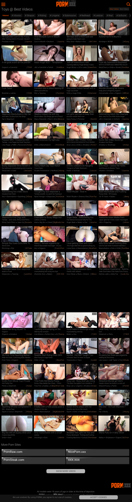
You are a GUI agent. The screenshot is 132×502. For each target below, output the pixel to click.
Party (110, 334)
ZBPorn (126, 93)
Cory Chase (71, 274)
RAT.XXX (93, 42)
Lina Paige (6, 145)
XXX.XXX (98, 460)
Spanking (21, 196)
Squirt (4, 412)
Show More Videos (65, 471)
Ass (84, 42)
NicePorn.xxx (98, 452)
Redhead (85, 15)
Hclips (29, 145)
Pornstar (81, 119)
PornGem (60, 93)
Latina (13, 93)
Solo (113, 248)
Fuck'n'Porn (59, 248)
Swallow (50, 42)
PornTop (93, 196)
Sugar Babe (71, 222)
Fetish (50, 67)
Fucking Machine (73, 438)
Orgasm (5, 67)
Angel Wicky (72, 67)
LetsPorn (28, 274)
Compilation (86, 438)
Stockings (111, 145)
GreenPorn (92, 67)
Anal (12, 42)
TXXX (30, 67)
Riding (42, 15)
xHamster (93, 93)
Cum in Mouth (40, 42)
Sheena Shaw (84, 196)
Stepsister (6, 171)
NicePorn (93, 248)
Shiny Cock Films (9, 222)
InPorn (126, 222)
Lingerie (55, 15)
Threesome (71, 360)
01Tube (29, 248)
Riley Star (71, 42)
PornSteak (60, 145)
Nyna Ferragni (40, 196)
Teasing (42, 93)
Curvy (10, 412)
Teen (79, 360)
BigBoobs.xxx (59, 222)
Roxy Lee (70, 386)
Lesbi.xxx (125, 274)
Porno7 (94, 145)
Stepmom (10, 119)
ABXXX (61, 438)
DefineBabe (92, 412)
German (76, 171)
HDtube (126, 360)
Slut (36, 93)
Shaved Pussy (104, 386)
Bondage (102, 42)
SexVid (94, 119)
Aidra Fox (114, 274)
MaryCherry (103, 67)
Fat (100, 412)
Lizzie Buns (71, 248)
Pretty (4, 386)
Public (69, 171)
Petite (114, 386)
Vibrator (17, 15)
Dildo (111, 67)
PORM (66, 4)
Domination (11, 196)
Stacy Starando (40, 119)
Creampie (107, 119)
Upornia (29, 42)
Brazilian (5, 93)
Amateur (118, 67)
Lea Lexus (103, 360)
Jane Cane (21, 222)
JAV (36, 67)
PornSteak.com (33, 460)
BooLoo (61, 119)
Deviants (28, 171)
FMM (14, 145)
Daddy (46, 386)
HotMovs (60, 67)
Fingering (107, 222)
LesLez (94, 171)
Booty (105, 412)
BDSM (110, 42)
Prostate (5, 42)
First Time (6, 360)
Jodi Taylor (113, 360)
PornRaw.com (33, 452)
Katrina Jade (104, 274)
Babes (78, 42)
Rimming (6, 248)
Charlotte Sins (40, 274)
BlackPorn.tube (58, 386)
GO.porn (126, 438)
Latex (84, 67)
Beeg (30, 119)
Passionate (22, 145)
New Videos (114, 9)
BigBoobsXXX (58, 412)
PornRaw (125, 67)
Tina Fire (38, 386)
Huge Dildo (76, 93)
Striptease (109, 438)
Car (3, 119)
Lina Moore (39, 334)
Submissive (70, 15)
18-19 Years (104, 196)
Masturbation (45, 145)
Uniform (116, 119)
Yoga (42, 360)
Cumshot (13, 67)
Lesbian (99, 15)
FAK (30, 438)
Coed (14, 171)
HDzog (126, 42)
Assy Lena (71, 145)
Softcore (122, 15)
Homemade (104, 93)
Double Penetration (42, 171)
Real (110, 15)
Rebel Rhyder (72, 196)
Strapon (30, 15)
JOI (79, 67)
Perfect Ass (49, 334)
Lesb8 (94, 360)
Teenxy (61, 334)
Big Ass (42, 222)
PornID (126, 386)
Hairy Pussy (71, 119)
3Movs (94, 274)
